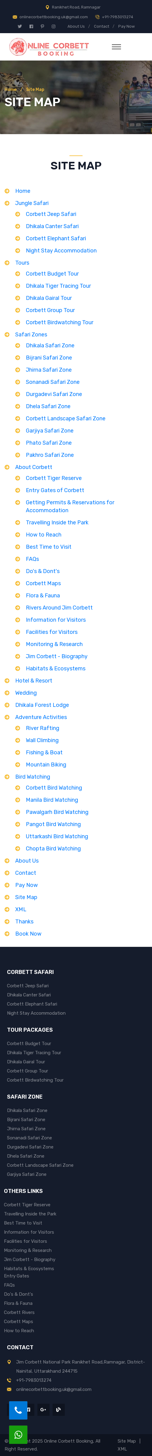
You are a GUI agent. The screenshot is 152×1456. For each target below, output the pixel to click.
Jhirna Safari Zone (49, 370)
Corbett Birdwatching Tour (59, 322)
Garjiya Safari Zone (50, 430)
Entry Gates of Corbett (55, 490)
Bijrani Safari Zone (49, 357)
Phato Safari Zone (49, 443)
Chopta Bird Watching (53, 848)
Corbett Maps (43, 583)
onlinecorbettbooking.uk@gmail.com (53, 17)
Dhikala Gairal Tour (49, 298)
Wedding (26, 693)
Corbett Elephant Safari (56, 238)
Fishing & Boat (44, 752)
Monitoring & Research (54, 644)
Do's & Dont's (43, 571)
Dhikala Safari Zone (50, 345)
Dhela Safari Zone (48, 406)
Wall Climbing (42, 740)
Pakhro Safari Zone (50, 455)
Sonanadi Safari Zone (53, 382)
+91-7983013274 (117, 17)
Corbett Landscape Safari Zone (65, 418)
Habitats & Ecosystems (55, 668)
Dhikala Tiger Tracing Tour (58, 286)
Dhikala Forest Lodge (42, 705)
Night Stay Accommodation (61, 250)
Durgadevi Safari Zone (54, 394)
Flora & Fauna (43, 595)
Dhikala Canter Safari (52, 226)
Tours (22, 262)
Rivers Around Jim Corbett (59, 607)
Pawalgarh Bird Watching (57, 812)
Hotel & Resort (33, 680)
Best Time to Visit (48, 547)
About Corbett (33, 467)
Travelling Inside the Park (57, 522)
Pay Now (126, 26)
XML (20, 909)
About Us (76, 26)
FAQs (32, 559)
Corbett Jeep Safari (51, 214)
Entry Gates (16, 1276)
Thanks (24, 921)
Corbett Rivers (19, 1312)
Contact (101, 26)
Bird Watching (32, 776)
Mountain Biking (46, 764)
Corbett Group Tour (50, 310)
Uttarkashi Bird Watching (57, 836)
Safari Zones (31, 334)
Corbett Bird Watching (54, 787)
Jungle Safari (32, 203)
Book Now (28, 933)
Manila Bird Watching (52, 800)
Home (10, 89)
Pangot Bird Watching (53, 824)
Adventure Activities (41, 717)
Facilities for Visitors (52, 632)
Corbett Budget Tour (52, 273)
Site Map (26, 897)
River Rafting (42, 728)
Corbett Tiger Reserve (54, 478)
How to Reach (43, 534)
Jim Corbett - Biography (57, 656)
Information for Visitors (56, 620)
